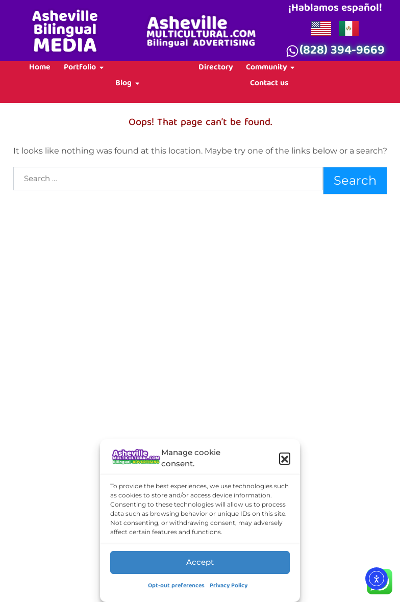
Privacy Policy (228, 586)
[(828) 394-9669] (292, 51)
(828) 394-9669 (342, 51)
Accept (200, 562)
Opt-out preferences (176, 586)
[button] (285, 458)
